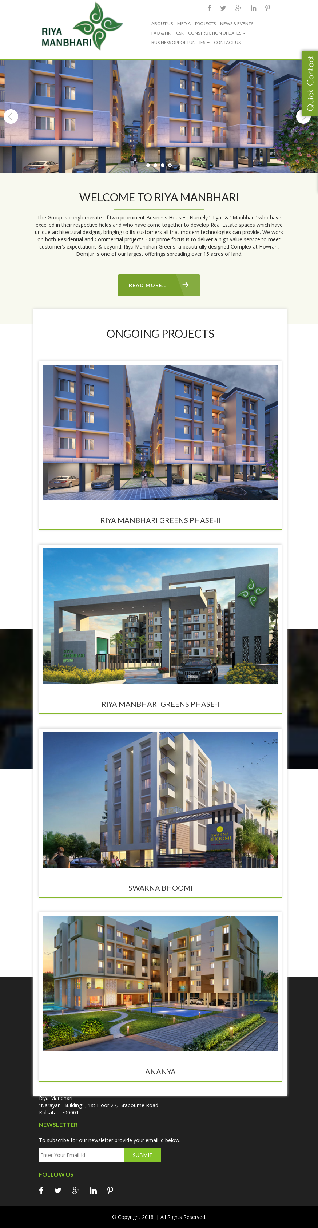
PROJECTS (205, 23)
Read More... (148, 285)
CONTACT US (227, 42)
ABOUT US (162, 23)
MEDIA (184, 23)
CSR (180, 33)
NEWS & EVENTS (236, 23)
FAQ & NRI (161, 33)
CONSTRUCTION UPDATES (217, 33)
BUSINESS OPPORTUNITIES (180, 42)
